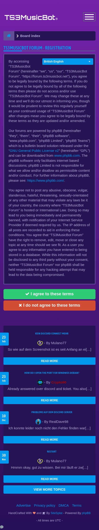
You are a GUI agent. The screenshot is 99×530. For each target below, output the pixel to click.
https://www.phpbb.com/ (45, 180)
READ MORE (49, 361)
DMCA (64, 505)
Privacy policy (44, 505)
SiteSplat (56, 513)
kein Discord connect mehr (51, 333)
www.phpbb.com (67, 155)
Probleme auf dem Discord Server (51, 412)
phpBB (86, 513)
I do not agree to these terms (49, 305)
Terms (77, 505)
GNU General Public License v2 (34, 151)
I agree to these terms (49, 294)
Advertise (23, 505)
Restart (52, 451)
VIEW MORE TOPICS (49, 489)
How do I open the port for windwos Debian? (51, 372)
